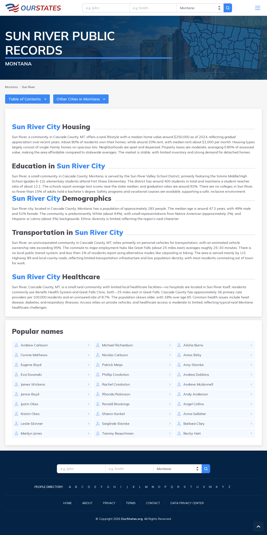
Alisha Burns (193, 345)
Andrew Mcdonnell (198, 384)
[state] (200, 7)
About (87, 503)
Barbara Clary (194, 423)
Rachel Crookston (116, 384)
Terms (131, 503)
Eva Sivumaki (31, 374)
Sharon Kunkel (113, 414)
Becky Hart (192, 433)
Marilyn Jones (31, 433)
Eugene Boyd (31, 365)
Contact (153, 503)
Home (67, 503)
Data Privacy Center (187, 503)
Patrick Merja (112, 365)
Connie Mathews (34, 355)
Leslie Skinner (32, 423)
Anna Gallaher (194, 414)
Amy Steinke (193, 365)
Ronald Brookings (116, 404)
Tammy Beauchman (118, 433)
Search (228, 7)
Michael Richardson (117, 345)
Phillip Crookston (115, 374)
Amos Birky (192, 355)
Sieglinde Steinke (115, 423)
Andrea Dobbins (196, 374)
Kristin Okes (30, 414)
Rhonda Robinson (116, 394)
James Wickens (33, 384)
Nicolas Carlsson (115, 355)
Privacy (109, 503)
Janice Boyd (30, 394)
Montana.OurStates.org (33, 8)
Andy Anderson (195, 394)
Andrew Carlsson (34, 345)
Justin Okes (29, 404)
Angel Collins (193, 404)
